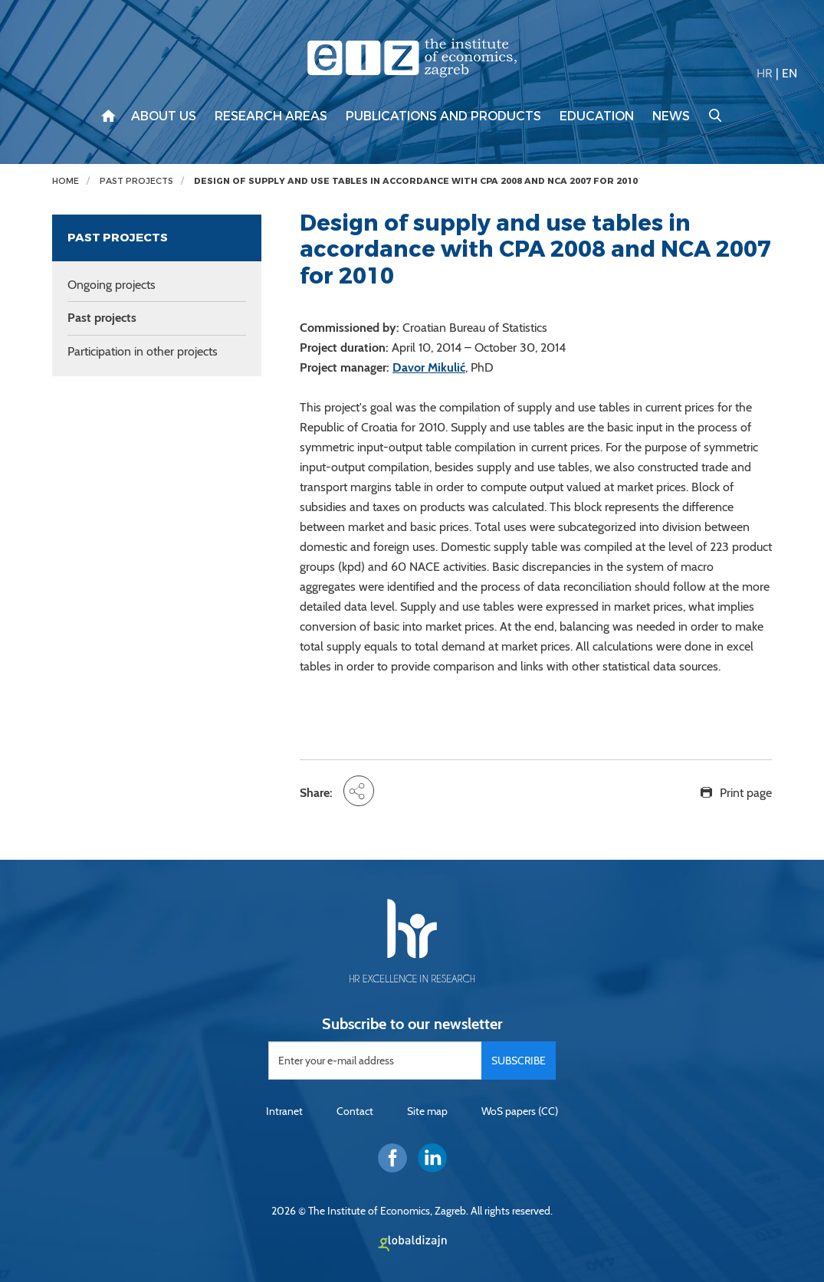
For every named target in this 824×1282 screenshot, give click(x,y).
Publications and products (443, 116)
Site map (427, 1111)
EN (789, 73)
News (671, 116)
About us (163, 116)
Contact (354, 1111)
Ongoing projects (111, 284)
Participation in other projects (142, 351)
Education (597, 116)
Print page (746, 792)
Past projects (136, 181)
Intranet (284, 1111)
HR (765, 73)
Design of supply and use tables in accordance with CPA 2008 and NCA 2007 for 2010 (416, 181)
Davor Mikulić (428, 367)
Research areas (271, 116)
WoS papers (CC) (519, 1111)
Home (65, 181)
